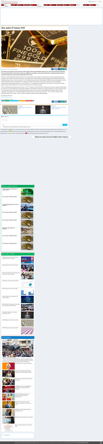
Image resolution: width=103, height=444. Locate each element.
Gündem (21, 5)
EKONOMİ (3, 69)
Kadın (34, 5)
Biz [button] (100, 1)
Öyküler (93, 5)
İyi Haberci (7, 435)
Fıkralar (1, 5)
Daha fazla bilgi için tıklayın (82, 442)
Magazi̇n (67, 5)
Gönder (65, 124)
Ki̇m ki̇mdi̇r (48, 5)
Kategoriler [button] (92, 1)
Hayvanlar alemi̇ (29, 5)
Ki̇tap (54, 5)
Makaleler (74, 5)
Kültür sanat (61, 5)
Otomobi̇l (87, 5)
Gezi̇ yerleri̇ (15, 5)
